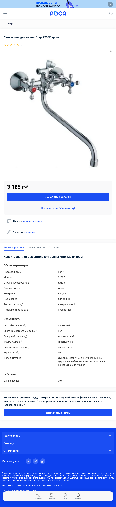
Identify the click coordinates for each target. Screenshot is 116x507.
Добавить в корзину (58, 197)
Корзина (78, 496)
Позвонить (38, 496)
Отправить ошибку (58, 413)
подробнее (29, 232)
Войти (65, 496)
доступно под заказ (32, 221)
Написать (51, 496)
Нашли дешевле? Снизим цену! (58, 208)
